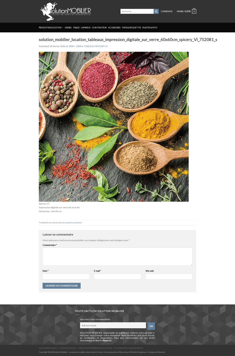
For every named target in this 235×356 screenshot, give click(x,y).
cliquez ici (106, 340)
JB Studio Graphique (137, 352)
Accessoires (114, 27)
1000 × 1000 (74, 46)
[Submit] (156, 11)
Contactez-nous (67, 348)
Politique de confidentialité (128, 348)
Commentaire (50, 245)
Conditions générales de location (95, 348)
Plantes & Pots (149, 27)
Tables (76, 27)
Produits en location (51, 27)
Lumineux (85, 27)
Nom (46, 271)
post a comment (74, 222)
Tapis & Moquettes (131, 27)
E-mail (97, 271)
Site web (150, 271)
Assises (68, 27)
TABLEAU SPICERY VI (96, 46)
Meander (161, 352)
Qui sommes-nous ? (48, 348)
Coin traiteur (99, 27)
